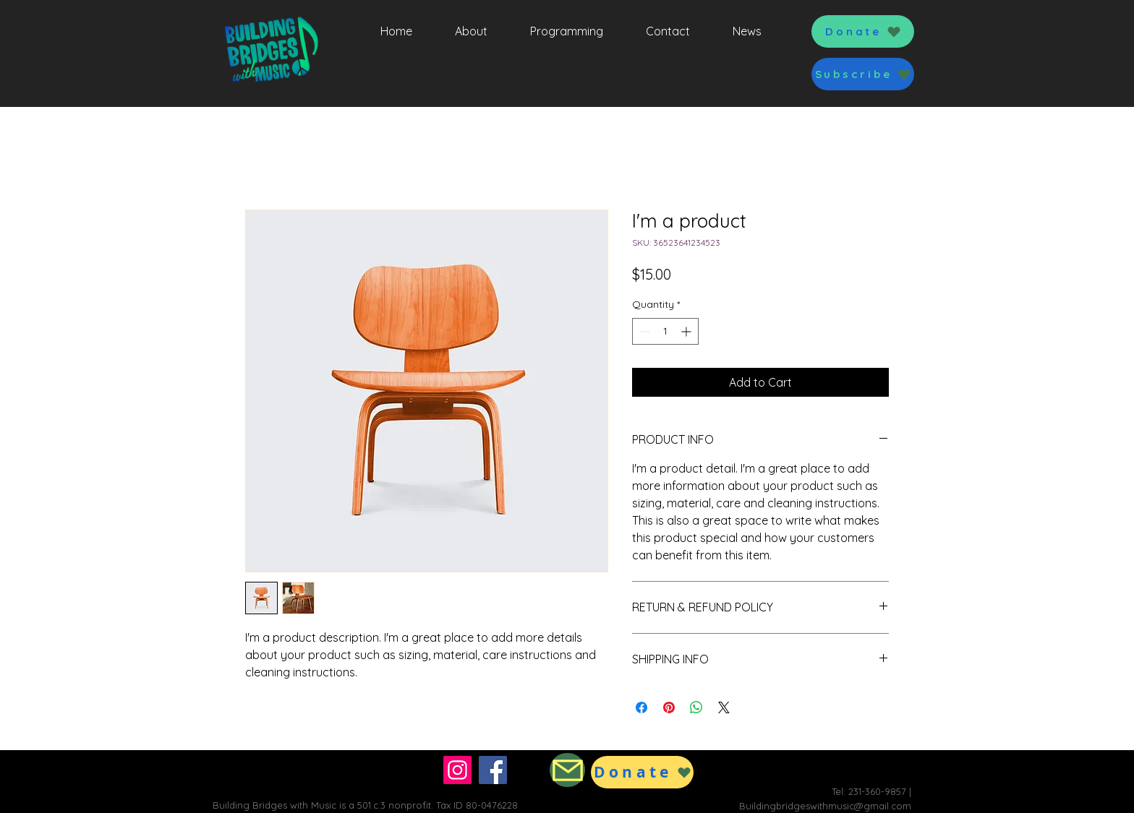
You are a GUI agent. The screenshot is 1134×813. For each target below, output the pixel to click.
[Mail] (567, 770)
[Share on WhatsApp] (696, 707)
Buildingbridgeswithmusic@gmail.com (825, 806)
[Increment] (687, 331)
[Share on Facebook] (641, 707)
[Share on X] (724, 707)
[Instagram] (457, 770)
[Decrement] (643, 331)
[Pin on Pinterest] (669, 707)
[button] (862, 74)
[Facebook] (493, 770)
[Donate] (862, 31)
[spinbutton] (665, 331)
